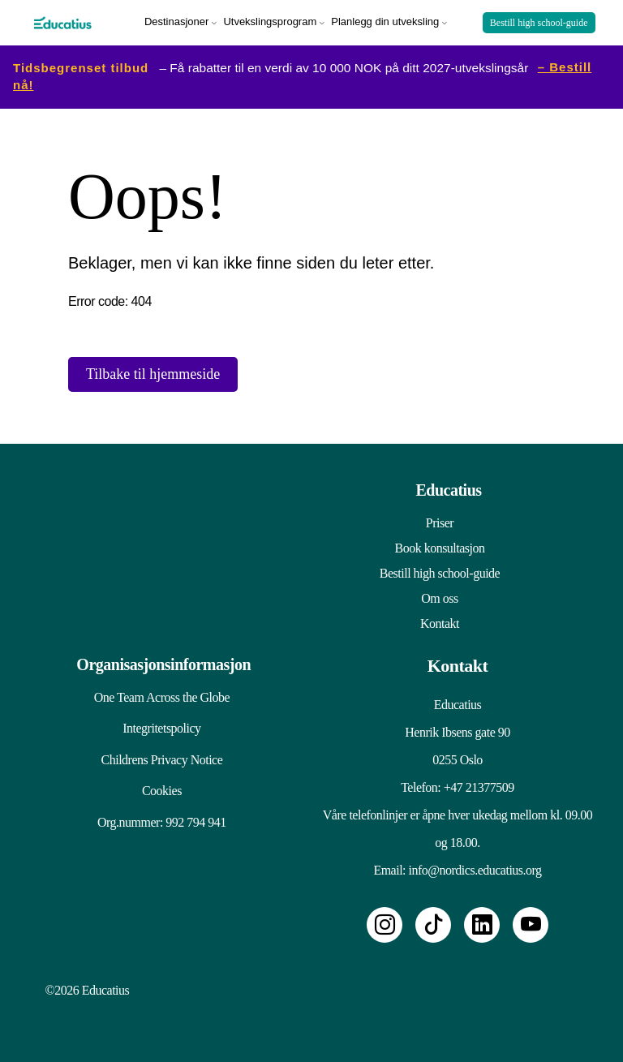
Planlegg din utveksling (385, 20)
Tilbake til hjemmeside (153, 371)
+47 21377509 (479, 784)
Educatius (448, 487)
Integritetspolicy (154, 730)
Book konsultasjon (439, 545)
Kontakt (439, 620)
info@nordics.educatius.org (475, 867)
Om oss (439, 595)
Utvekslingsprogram (269, 20)
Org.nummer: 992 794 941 (154, 837)
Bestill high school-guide (539, 21)
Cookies (154, 801)
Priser (439, 520)
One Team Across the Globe (153, 694)
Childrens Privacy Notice (154, 765)
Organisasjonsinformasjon (160, 661)
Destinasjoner (176, 20)
